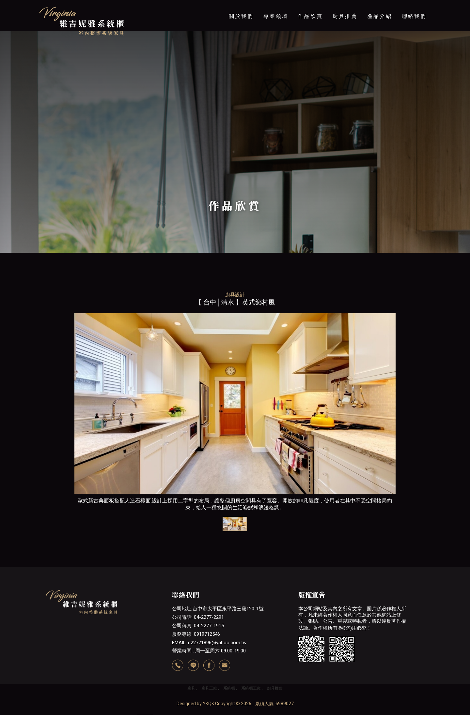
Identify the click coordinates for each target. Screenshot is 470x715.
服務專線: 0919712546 (196, 634)
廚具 (191, 688)
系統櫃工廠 (251, 688)
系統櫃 (229, 688)
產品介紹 (379, 16)
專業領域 (275, 16)
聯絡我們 (414, 16)
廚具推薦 (345, 16)
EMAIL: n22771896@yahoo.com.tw (209, 643)
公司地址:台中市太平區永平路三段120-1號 (218, 609)
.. (253, 703)
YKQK (208, 703)
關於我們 (241, 16)
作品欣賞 (310, 16)
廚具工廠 (209, 688)
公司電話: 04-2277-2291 (198, 617)
